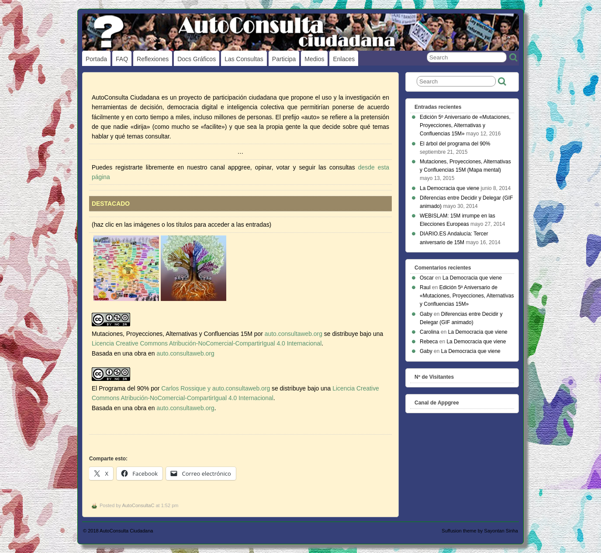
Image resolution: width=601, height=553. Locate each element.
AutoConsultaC (138, 505)
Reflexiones (153, 58)
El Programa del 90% (120, 388)
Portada (96, 58)
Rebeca (429, 342)
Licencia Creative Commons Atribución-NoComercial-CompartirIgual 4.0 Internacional (206, 343)
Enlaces (344, 58)
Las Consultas (244, 58)
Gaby (426, 314)
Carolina (429, 332)
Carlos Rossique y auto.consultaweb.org (215, 388)
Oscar (427, 278)
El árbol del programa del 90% (455, 144)
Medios (314, 58)
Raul (425, 287)
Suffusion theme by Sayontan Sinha (480, 530)
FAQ (122, 58)
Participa (284, 58)
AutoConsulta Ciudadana (126, 530)
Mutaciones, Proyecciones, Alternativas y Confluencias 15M (172, 333)
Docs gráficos (196, 58)
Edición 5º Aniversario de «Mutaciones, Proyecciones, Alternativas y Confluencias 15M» (465, 125)
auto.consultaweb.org (293, 333)
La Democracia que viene (449, 188)
